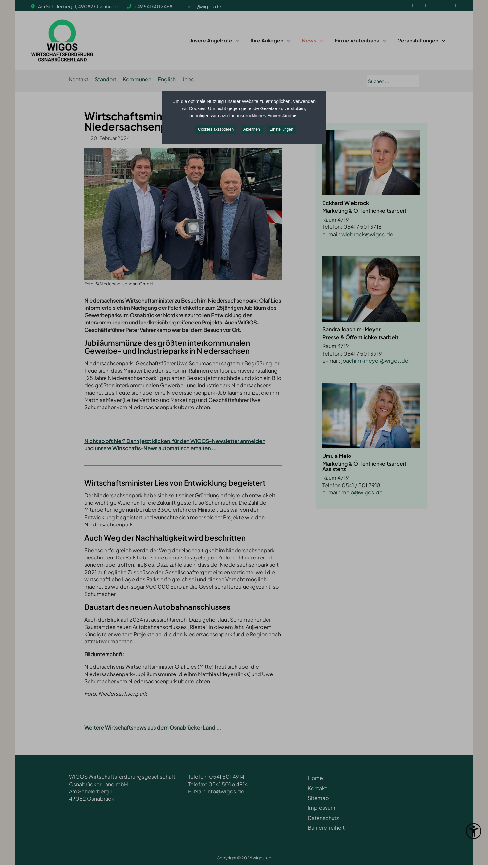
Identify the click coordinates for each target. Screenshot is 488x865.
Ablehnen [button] (251, 129)
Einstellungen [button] (281, 129)
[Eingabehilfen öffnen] (473, 831)
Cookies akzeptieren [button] (216, 129)
